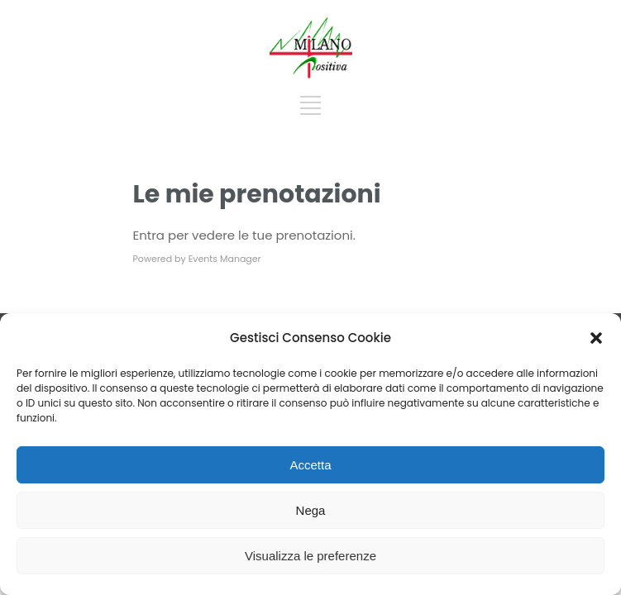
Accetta (310, 465)
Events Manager (225, 258)
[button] (596, 338)
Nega (311, 510)
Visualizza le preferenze (310, 556)
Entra (149, 235)
